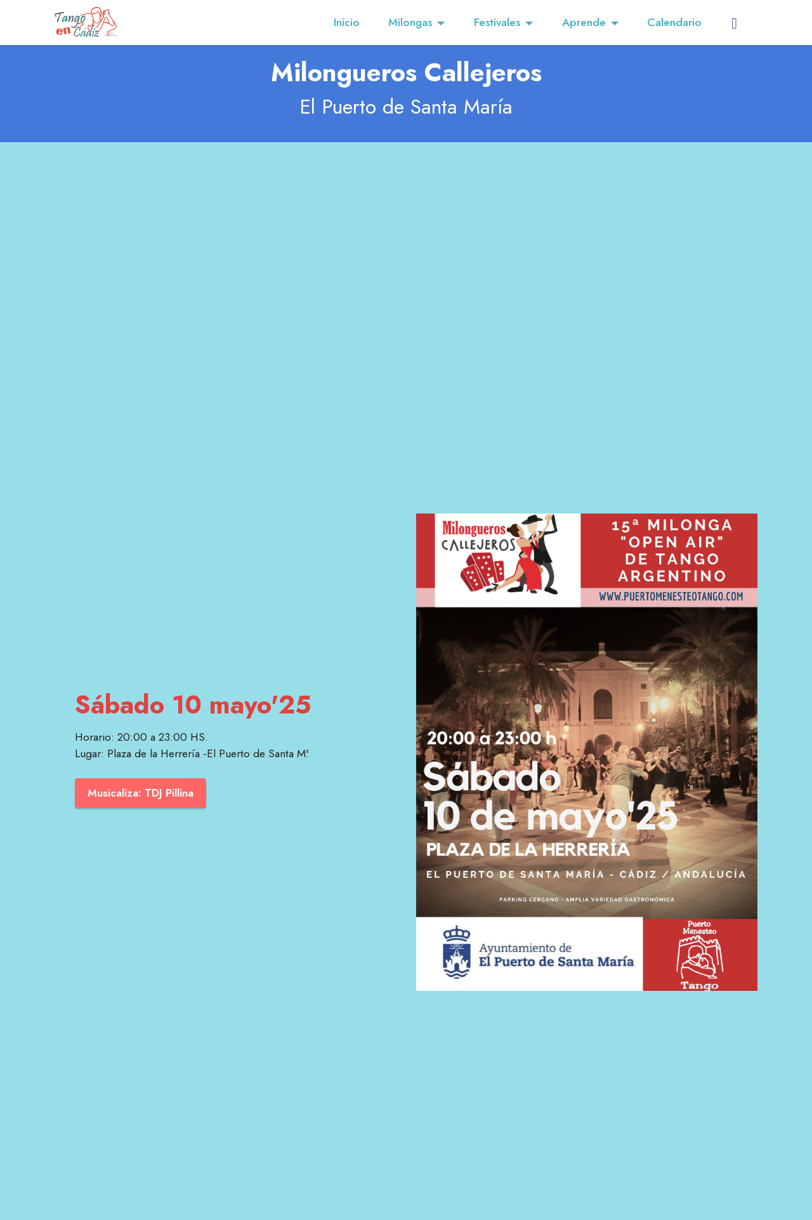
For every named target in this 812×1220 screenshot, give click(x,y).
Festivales (497, 22)
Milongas (410, 22)
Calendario (674, 22)
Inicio (347, 22)
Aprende (584, 22)
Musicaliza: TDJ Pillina (141, 793)
